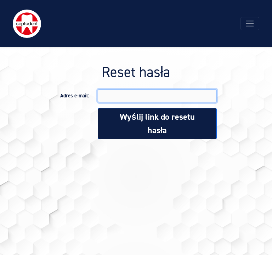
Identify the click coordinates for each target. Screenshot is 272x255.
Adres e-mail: (74, 95)
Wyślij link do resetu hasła (157, 123)
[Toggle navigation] (249, 23)
